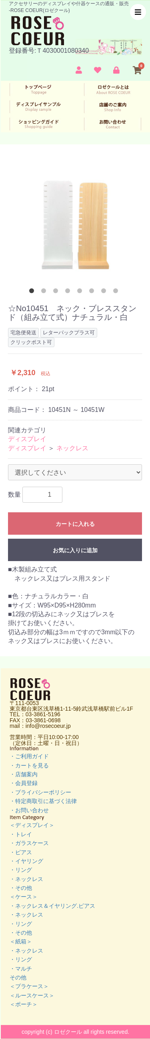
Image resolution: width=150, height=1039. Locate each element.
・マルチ (21, 968)
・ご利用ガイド (29, 756)
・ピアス (21, 852)
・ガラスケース (29, 843)
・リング (21, 870)
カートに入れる (75, 524)
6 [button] (93, 292)
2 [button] (45, 292)
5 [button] (81, 292)
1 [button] (33, 292)
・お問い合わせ (29, 810)
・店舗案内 (24, 774)
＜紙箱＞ (21, 941)
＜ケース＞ (24, 896)
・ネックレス (26, 879)
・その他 (21, 888)
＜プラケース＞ (29, 986)
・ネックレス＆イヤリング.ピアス (52, 906)
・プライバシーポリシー (40, 792)
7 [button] (105, 292)
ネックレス (72, 448)
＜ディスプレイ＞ (32, 825)
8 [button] (117, 292)
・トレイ (21, 834)
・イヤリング (26, 861)
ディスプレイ (27, 439)
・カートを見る (29, 765)
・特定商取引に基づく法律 (43, 801)
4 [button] (69, 292)
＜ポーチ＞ (24, 1004)
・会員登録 (24, 783)
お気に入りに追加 (75, 550)
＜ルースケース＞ (32, 995)
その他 (18, 977)
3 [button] (57, 292)
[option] (75, 223)
